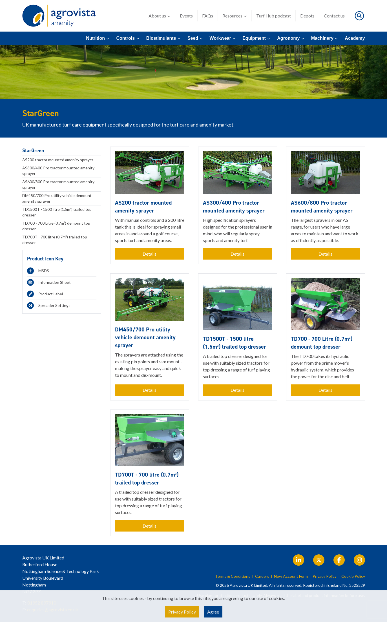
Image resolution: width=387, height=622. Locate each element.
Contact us (334, 15)
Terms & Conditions (232, 576)
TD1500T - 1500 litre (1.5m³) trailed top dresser (57, 212)
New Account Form (291, 576)
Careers (262, 576)
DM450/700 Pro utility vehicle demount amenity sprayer (57, 198)
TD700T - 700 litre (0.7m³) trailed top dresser (54, 239)
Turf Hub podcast (273, 15)
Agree (213, 611)
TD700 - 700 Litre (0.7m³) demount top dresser (56, 226)
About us (160, 15)
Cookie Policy (353, 576)
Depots (307, 15)
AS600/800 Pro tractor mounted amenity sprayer (58, 184)
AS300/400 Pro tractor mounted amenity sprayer (58, 170)
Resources (234, 15)
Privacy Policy (325, 576)
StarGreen (33, 150)
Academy (355, 38)
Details (149, 253)
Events (186, 15)
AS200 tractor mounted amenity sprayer (57, 159)
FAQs (207, 15)
